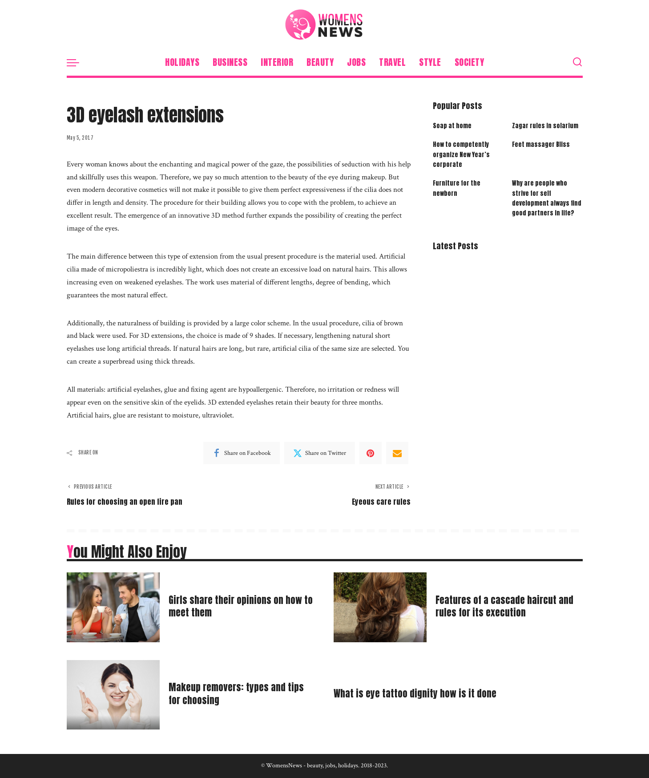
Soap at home (452, 125)
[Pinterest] (370, 453)
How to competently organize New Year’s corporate (461, 155)
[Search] (577, 62)
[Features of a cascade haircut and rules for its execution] (380, 607)
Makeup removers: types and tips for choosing (239, 694)
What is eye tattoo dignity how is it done (419, 693)
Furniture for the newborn (456, 189)
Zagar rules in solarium (545, 125)
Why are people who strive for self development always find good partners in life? (547, 199)
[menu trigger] (77, 62)
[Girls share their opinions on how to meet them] (113, 607)
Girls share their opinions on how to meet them (239, 606)
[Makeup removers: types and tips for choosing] (113, 695)
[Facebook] (241, 453)
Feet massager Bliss (541, 145)
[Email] (397, 453)
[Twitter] (319, 453)
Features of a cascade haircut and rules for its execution (508, 606)
